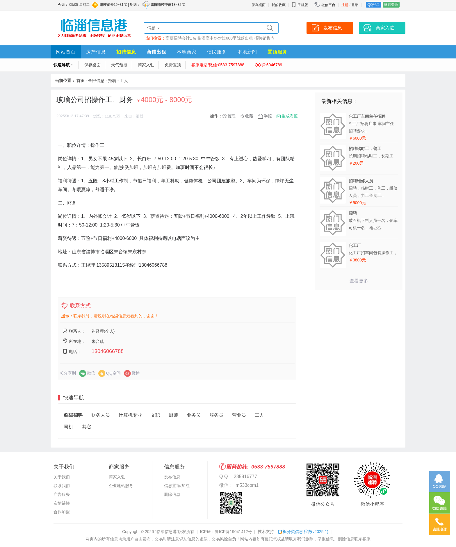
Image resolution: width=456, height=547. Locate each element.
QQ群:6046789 (268, 65)
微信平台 (328, 5)
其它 (86, 426)
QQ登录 (373, 5)
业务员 (194, 415)
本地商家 (187, 51)
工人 (124, 80)
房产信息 (96, 51)
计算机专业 (130, 415)
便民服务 (217, 51)
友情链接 (62, 503)
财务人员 (100, 415)
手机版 (300, 5)
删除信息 (172, 494)
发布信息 (172, 477)
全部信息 (96, 80)
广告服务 (62, 494)
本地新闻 (247, 51)
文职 (155, 415)
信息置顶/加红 (177, 485)
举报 (268, 116)
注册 (344, 5)
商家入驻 (146, 65)
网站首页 (66, 51)
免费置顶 (173, 65)
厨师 (173, 415)
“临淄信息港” (166, 531)
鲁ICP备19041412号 (233, 531)
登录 (354, 5)
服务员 (216, 415)
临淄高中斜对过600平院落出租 (225, 38)
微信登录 (391, 5)
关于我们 (62, 477)
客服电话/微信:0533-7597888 (217, 65)
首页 (80, 80)
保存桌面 (259, 5)
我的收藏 (279, 5)
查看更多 (359, 280)
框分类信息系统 (303, 531)
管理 (231, 116)
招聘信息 (126, 51)
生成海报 (290, 116)
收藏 (249, 116)
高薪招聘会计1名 (180, 38)
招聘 (112, 80)
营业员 (239, 415)
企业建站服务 (121, 485)
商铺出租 (156, 51)
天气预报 (119, 65)
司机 (68, 426)
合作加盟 (62, 511)
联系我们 (62, 485)
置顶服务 (277, 51)
